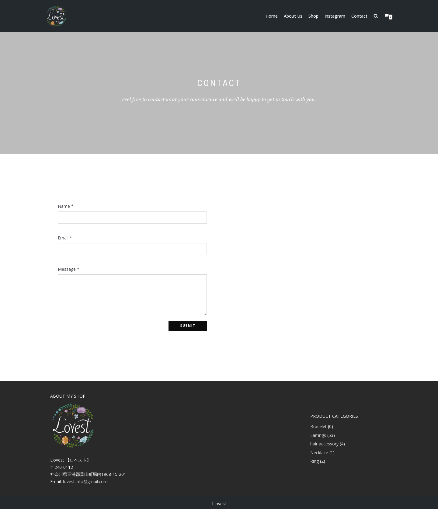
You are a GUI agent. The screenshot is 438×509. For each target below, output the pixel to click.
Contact (359, 16)
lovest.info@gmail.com (85, 481)
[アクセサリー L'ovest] (56, 16)
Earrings (318, 435)
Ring (314, 461)
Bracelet (318, 426)
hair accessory (324, 444)
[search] (379, 16)
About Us (293, 16)
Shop (313, 16)
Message (68, 269)
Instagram (335, 16)
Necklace (319, 452)
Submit (187, 326)
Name (66, 206)
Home (272, 16)
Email (65, 238)
